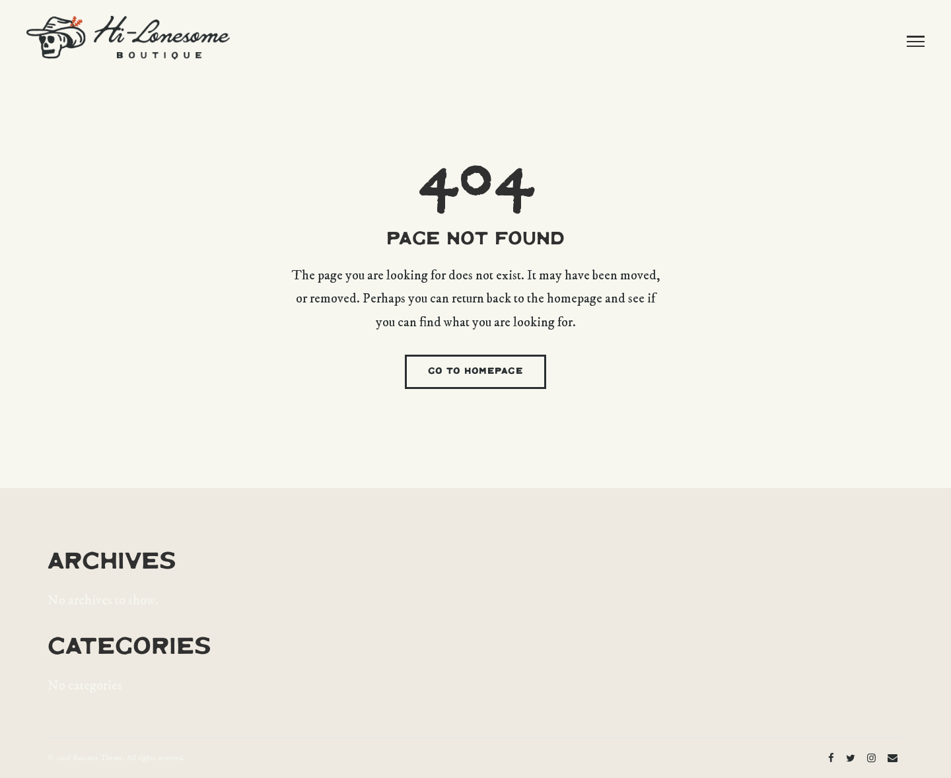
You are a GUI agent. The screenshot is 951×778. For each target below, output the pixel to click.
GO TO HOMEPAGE (475, 371)
